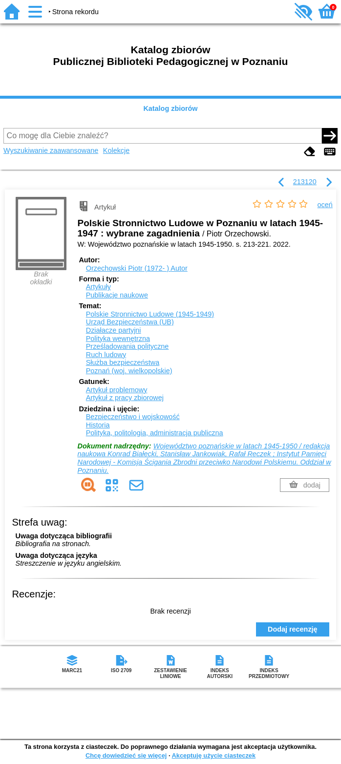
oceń (325, 205)
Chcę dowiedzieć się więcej (126, 755)
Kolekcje (116, 150)
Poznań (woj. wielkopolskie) (129, 371)
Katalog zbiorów (170, 108)
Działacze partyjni (113, 330)
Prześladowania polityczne (127, 346)
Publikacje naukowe (117, 295)
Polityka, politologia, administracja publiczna (154, 433)
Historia (98, 425)
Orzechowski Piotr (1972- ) (137, 268)
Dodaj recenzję (293, 629)
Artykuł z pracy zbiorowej (125, 398)
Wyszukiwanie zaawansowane (50, 150)
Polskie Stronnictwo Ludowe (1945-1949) (150, 314)
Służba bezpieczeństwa (122, 362)
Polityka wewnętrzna (118, 338)
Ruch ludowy (106, 355)
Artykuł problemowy (117, 390)
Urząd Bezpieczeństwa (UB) (130, 322)
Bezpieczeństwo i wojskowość (133, 417)
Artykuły (98, 287)
